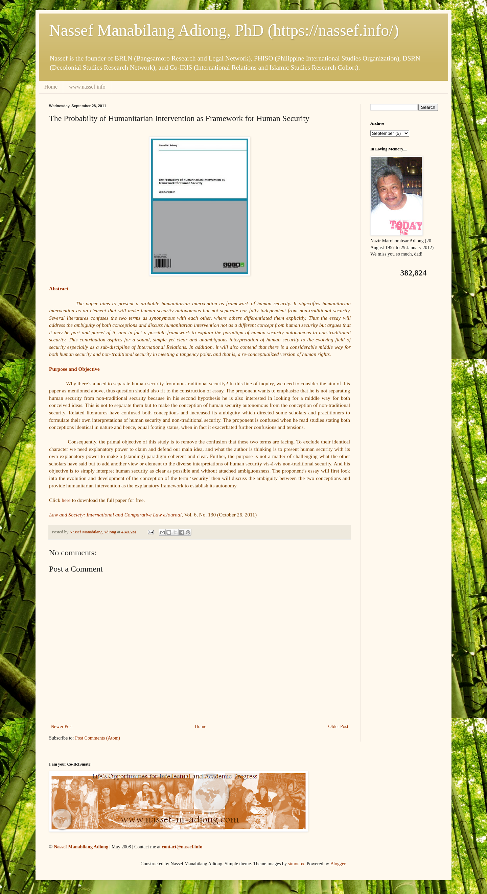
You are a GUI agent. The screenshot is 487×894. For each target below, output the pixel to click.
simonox (296, 863)
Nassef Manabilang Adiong (81, 846)
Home (50, 87)
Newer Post (62, 726)
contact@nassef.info (182, 846)
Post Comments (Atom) (97, 738)
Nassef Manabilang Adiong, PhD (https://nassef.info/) (224, 30)
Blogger (337, 863)
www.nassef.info (87, 87)
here (66, 500)
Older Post (338, 726)
